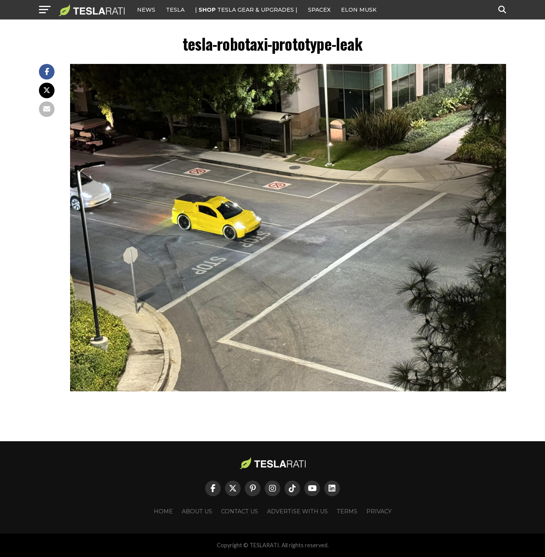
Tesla (175, 9)
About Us (197, 511)
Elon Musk (358, 9)
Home (163, 511)
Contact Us (239, 511)
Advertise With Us (297, 511)
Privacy (379, 511)
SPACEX (319, 9)
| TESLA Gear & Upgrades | (246, 9)
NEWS (146, 9)
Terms (347, 511)
